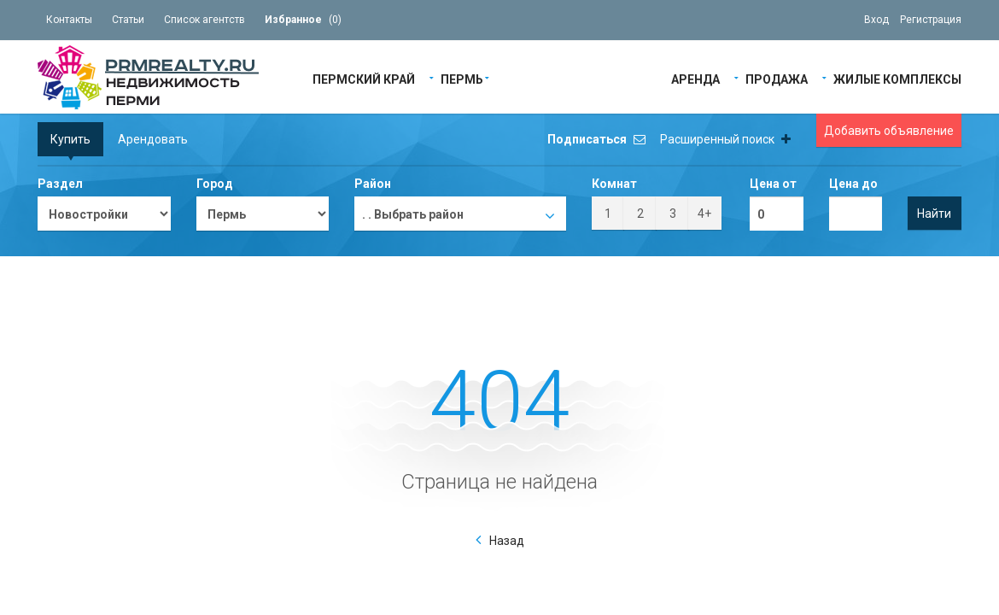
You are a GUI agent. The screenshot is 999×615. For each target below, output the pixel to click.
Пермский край (364, 78)
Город (214, 183)
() (303, 20)
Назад (506, 541)
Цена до (853, 183)
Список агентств (204, 20)
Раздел (60, 183)
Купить (70, 139)
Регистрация (930, 20)
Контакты (69, 20)
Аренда (695, 78)
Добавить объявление (889, 131)
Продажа (776, 78)
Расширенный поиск (725, 139)
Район (372, 183)
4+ (704, 213)
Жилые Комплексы (897, 78)
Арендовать (153, 139)
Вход (876, 20)
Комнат (614, 183)
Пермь (462, 78)
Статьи (128, 20)
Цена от (773, 183)
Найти (934, 213)
